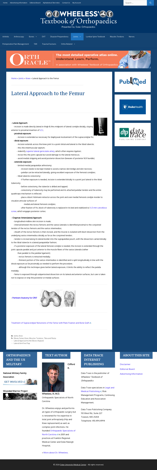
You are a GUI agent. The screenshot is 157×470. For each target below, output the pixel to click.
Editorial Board (35, 3)
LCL (41, 130)
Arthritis (5, 37)
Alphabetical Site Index (51, 3)
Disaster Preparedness (59, 37)
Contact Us (66, 3)
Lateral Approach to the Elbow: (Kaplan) (29, 341)
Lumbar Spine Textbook (95, 37)
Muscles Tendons (117, 37)
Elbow (16, 338)
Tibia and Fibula (50, 338)
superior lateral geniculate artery (40, 151)
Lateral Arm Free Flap (22, 343)
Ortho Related (69, 44)
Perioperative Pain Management (15, 44)
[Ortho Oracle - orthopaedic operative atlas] (78, 67)
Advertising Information (18, 3)
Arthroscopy (19, 37)
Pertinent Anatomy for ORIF (24, 298)
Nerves (132, 37)
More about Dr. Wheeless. (55, 452)
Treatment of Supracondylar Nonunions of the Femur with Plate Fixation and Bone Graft (51, 323)
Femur (21, 338)
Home (5, 3)
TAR (35, 44)
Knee (21, 336)
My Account (76, 3)
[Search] (150, 3)
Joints (78, 36)
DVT (43, 37)
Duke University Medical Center (73, 465)
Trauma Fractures (49, 44)
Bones (34, 36)
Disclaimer (125, 364)
